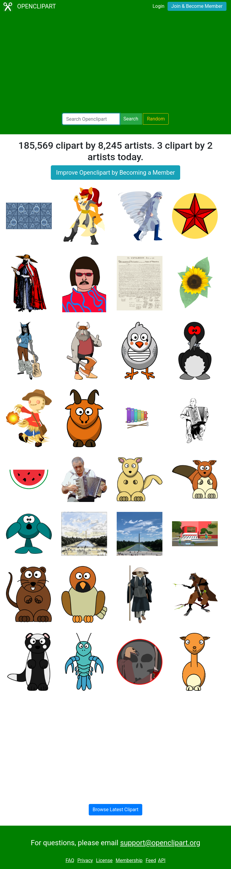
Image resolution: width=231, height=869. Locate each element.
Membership (129, 860)
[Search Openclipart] (91, 119)
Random (156, 119)
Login (158, 6)
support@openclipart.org (160, 843)
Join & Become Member (197, 6)
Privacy (85, 860)
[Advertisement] (115, 63)
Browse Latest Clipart (116, 809)
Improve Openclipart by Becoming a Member (115, 172)
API (161, 860)
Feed (151, 860)
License (104, 860)
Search (130, 119)
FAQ (70, 860)
